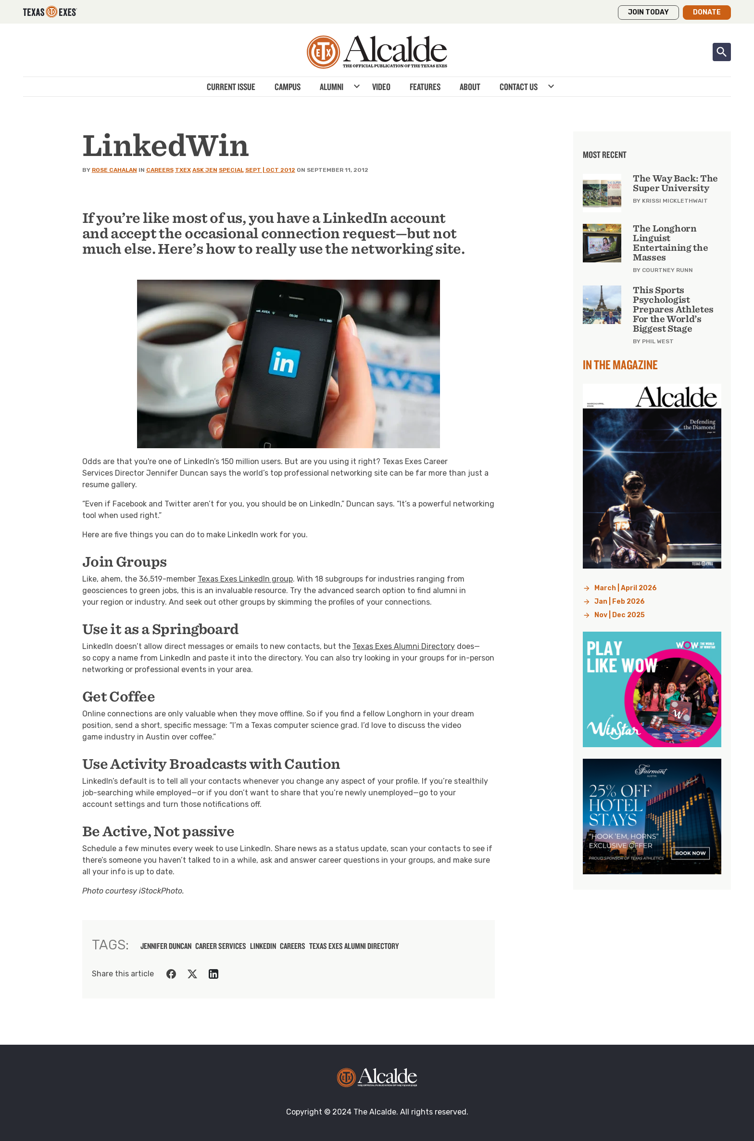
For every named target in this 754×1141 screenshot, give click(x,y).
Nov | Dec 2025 (619, 615)
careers (292, 946)
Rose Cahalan (114, 170)
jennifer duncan (165, 946)
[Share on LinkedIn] (213, 974)
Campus (288, 86)
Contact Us (519, 86)
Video (381, 86)
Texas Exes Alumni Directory (403, 646)
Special (231, 170)
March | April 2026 (625, 588)
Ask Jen (204, 170)
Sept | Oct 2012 (270, 170)
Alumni (331, 86)
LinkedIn (263, 946)
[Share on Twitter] (192, 974)
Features (425, 86)
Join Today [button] (648, 12)
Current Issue (231, 86)
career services (220, 946)
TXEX (183, 170)
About (470, 86)
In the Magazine (620, 364)
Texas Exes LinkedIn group (245, 578)
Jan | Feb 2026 (619, 601)
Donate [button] (707, 12)
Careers (160, 170)
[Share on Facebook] (171, 974)
